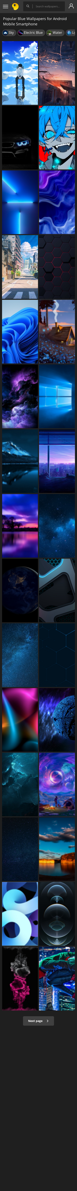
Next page (38, 1021)
